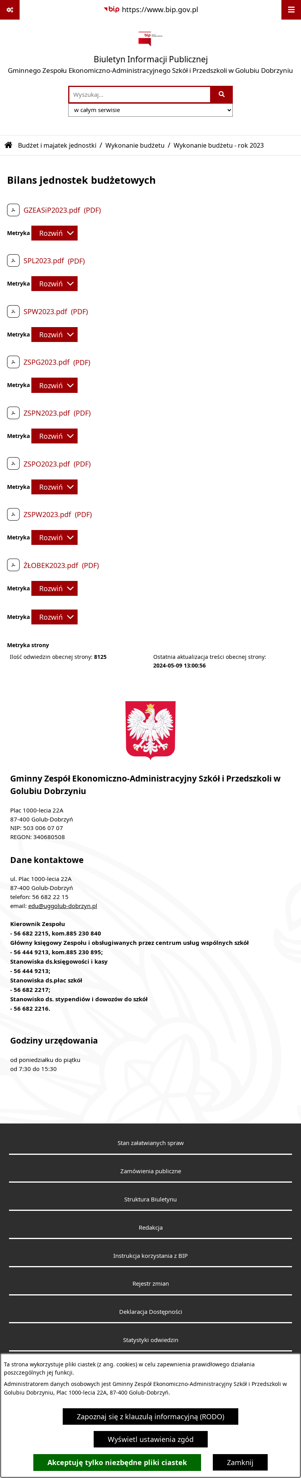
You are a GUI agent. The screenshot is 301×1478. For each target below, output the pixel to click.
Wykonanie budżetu (135, 145)
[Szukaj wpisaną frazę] (222, 94)
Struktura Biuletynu (150, 1199)
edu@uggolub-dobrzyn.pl (62, 906)
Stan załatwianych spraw (151, 1143)
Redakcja (151, 1227)
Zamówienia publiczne (150, 1171)
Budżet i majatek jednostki (57, 145)
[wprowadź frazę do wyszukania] (139, 94)
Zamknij (240, 1462)
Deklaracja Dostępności (150, 1311)
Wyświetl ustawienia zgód (151, 1439)
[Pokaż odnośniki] (10, 10)
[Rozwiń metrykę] (54, 233)
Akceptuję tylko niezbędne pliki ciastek (117, 1462)
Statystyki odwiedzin (150, 1340)
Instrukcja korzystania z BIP (150, 1255)
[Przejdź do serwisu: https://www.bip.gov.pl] (150, 9)
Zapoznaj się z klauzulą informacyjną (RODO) (150, 1416)
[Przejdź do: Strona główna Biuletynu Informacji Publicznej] (8, 145)
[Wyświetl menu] (291, 10)
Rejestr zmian (150, 1283)
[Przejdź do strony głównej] (150, 52)
